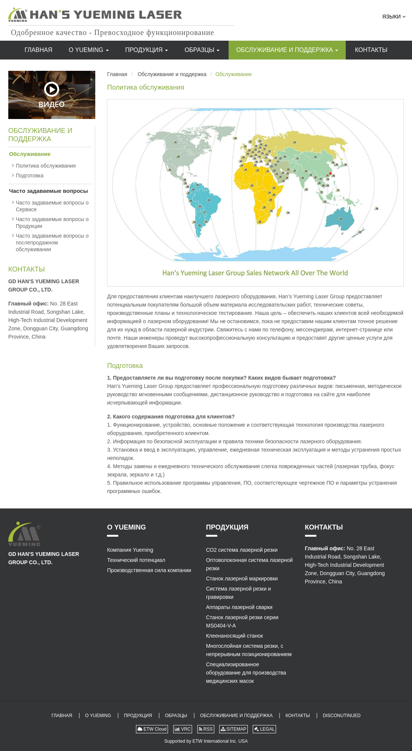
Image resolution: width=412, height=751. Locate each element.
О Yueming (89, 50)
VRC (183, 729)
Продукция (146, 50)
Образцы (202, 50)
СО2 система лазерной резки (242, 550)
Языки (394, 17)
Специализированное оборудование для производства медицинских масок (246, 672)
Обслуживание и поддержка (287, 50)
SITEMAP (233, 729)
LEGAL (264, 729)
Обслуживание (30, 154)
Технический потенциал (136, 560)
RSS (206, 729)
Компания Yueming (130, 550)
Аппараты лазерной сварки (239, 607)
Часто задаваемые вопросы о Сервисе (52, 206)
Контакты (371, 50)
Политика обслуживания (145, 87)
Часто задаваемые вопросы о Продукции (52, 222)
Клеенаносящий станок (234, 636)
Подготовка (125, 365)
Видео (51, 95)
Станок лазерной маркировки (242, 578)
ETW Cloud (152, 729)
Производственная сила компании (149, 570)
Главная (38, 50)
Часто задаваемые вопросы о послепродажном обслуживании (52, 242)
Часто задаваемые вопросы (48, 191)
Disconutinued (341, 715)
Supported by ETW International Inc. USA (205, 741)
